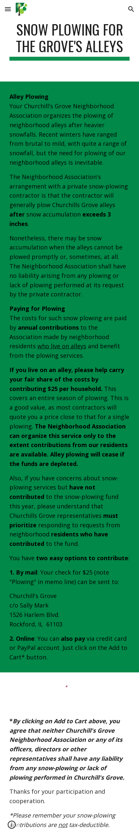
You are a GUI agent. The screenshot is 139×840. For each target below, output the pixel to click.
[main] (69, 40)
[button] (8, 9)
